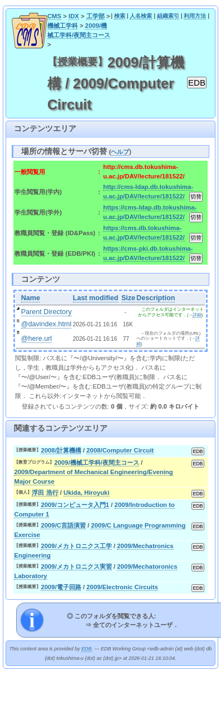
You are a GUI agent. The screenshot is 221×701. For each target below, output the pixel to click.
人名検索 (141, 16)
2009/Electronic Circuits (122, 587)
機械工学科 (62, 25)
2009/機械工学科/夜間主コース (96, 462)
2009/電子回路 (61, 587)
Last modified (96, 298)
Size (128, 298)
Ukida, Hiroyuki (86, 492)
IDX (73, 16)
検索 (119, 16)
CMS (54, 16)
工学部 (95, 16)
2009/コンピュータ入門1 (75, 504)
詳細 (197, 314)
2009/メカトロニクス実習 (76, 566)
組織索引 (168, 16)
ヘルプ (120, 151)
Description (155, 298)
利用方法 (195, 16)
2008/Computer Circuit (120, 450)
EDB (86, 649)
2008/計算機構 (61, 450)
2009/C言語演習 (63, 525)
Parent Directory (46, 312)
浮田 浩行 (45, 492)
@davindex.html (46, 324)
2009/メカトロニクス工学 (76, 546)
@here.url (36, 338)
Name (30, 298)
